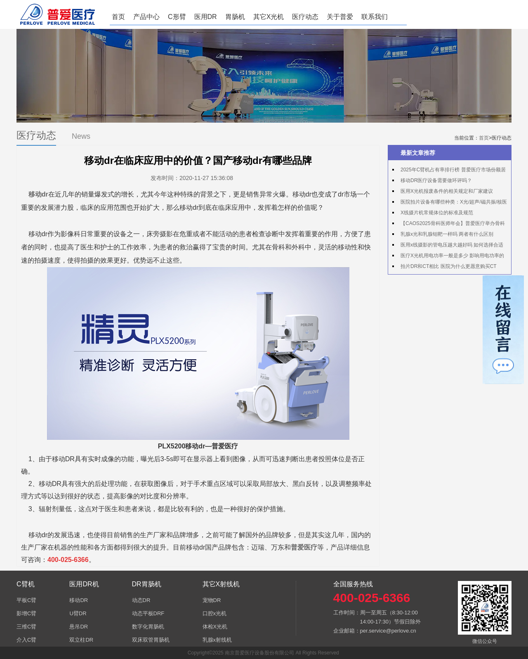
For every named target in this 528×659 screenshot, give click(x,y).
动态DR (141, 600)
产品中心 (146, 16)
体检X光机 (215, 626)
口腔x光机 (215, 613)
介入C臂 (26, 640)
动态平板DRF (148, 613)
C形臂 (177, 16)
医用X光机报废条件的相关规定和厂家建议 (447, 191)
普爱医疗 (304, 547)
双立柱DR (81, 640)
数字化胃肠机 (148, 626)
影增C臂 (26, 613)
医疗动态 (305, 16)
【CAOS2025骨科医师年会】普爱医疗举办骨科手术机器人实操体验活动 (448, 224)
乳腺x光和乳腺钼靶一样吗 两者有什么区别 (447, 234)
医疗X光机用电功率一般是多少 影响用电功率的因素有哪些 (448, 257)
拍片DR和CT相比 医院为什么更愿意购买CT (449, 266)
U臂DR (77, 613)
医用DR (205, 16)
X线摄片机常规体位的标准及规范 (437, 213)
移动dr (38, 194)
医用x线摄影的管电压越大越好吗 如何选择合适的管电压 (447, 246)
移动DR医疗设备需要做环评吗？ (436, 180)
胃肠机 (235, 16)
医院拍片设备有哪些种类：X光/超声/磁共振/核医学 (449, 203)
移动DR (78, 600)
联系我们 (374, 16)
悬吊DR (78, 626)
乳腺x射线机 (217, 640)
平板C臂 (26, 600)
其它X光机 (268, 16)
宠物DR (212, 600)
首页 (118, 16)
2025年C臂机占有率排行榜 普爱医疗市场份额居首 (449, 171)
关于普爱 (340, 16)
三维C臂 (26, 626)
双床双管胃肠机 (151, 640)
